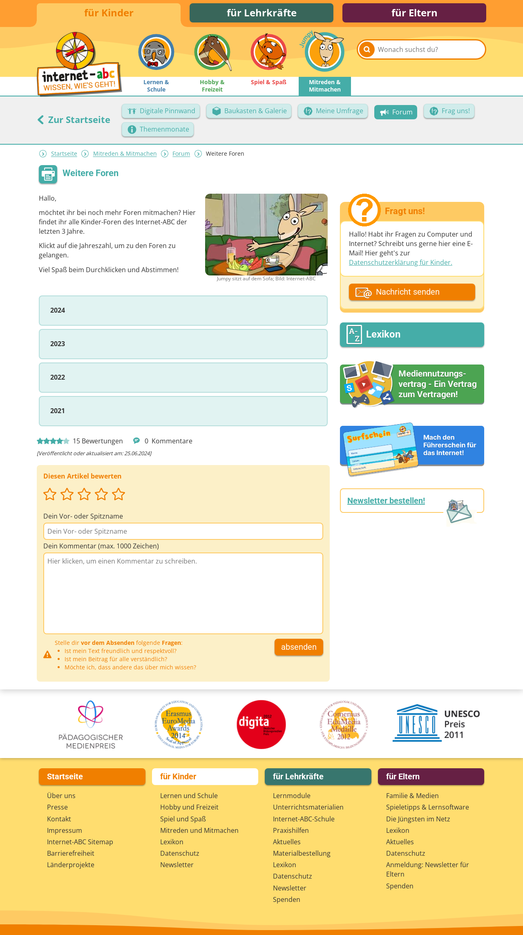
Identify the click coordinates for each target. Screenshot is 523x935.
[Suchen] (367, 54)
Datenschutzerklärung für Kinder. (400, 263)
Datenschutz (179, 853)
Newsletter (177, 864)
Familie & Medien (412, 795)
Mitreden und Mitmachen (199, 830)
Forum (181, 155)
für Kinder (109, 13)
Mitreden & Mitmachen (125, 155)
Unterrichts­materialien (308, 807)
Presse (57, 807)
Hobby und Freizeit (189, 807)
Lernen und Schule (189, 795)
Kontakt (59, 818)
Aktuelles (287, 841)
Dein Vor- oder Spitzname (83, 517)
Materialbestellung (302, 853)
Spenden (286, 899)
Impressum (64, 830)
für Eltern (414, 13)
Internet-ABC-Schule (304, 818)
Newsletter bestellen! (386, 502)
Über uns (61, 795)
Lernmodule (292, 795)
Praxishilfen (291, 830)
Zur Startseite (73, 120)
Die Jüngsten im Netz (418, 818)
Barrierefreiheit (70, 853)
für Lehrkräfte (262, 13)
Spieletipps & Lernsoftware (427, 807)
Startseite (64, 155)
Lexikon (171, 841)
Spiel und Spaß (183, 818)
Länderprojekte (70, 864)
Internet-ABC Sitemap (80, 841)
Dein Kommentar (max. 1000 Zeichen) (101, 547)
